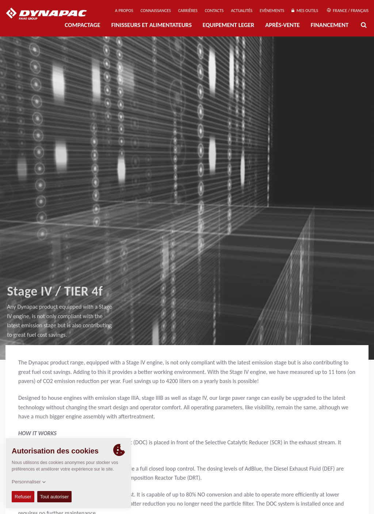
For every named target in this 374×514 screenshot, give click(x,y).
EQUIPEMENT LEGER (228, 25)
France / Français (348, 10)
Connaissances (156, 10)
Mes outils (304, 10)
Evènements (272, 10)
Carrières (188, 10)
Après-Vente (282, 25)
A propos (124, 10)
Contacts (214, 10)
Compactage (82, 25)
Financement (330, 25)
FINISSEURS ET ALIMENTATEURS (151, 25)
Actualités (241, 10)
